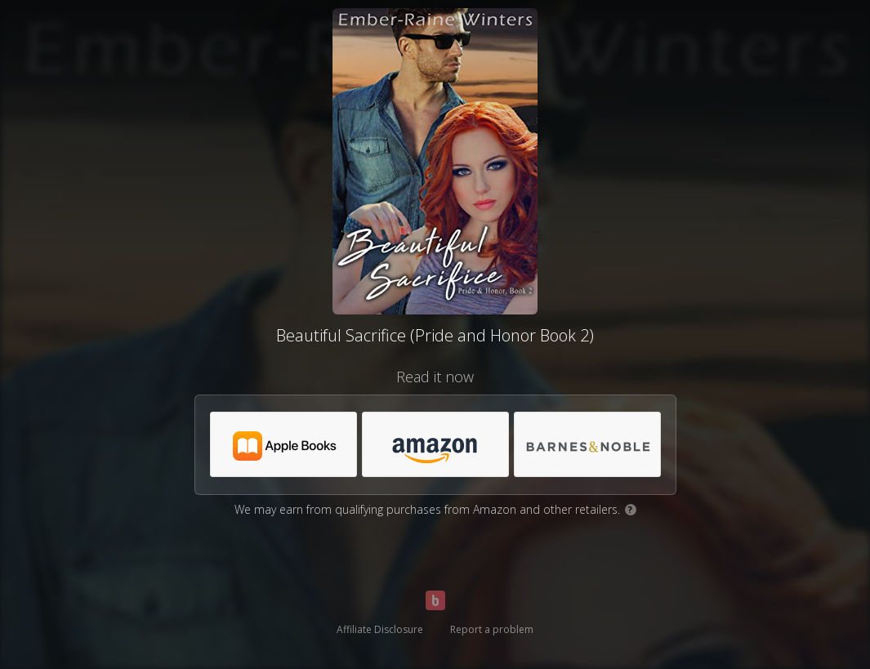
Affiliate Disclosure (380, 629)
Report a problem (491, 629)
